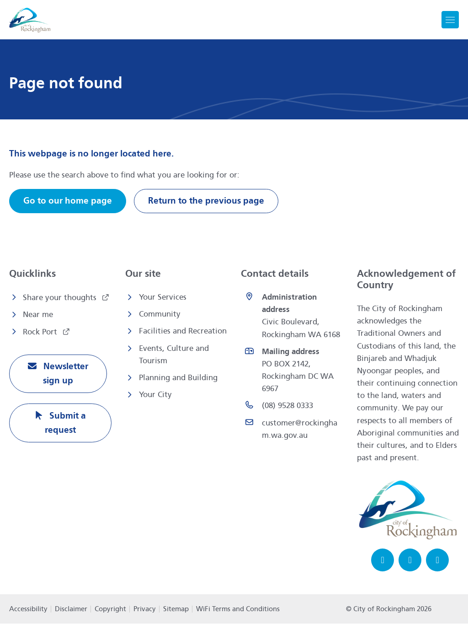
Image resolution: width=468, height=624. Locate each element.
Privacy (144, 609)
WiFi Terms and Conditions (238, 609)
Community (160, 314)
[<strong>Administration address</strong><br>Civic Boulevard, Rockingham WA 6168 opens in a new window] (292, 316)
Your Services (162, 297)
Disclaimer (71, 609)
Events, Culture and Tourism (174, 355)
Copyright (110, 609)
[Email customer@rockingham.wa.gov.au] (292, 429)
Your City (155, 394)
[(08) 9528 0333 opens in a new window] (292, 406)
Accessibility (28, 609)
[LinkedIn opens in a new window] (437, 560)
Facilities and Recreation (183, 331)
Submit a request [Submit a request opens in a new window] (65, 423)
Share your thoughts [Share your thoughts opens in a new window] (61, 297)
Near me (38, 314)
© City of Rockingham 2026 (388, 609)
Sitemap (176, 609)
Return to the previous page (206, 201)
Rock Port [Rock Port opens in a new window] (41, 332)
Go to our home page (67, 201)
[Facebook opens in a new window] (382, 560)
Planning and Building (178, 377)
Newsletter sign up (64, 374)
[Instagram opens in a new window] (410, 560)
